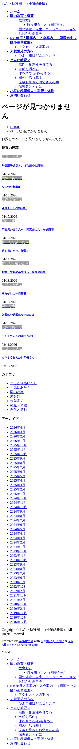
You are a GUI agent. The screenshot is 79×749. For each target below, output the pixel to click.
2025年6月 (17, 471)
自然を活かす (29, 69)
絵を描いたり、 (15, 250)
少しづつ (11, 186)
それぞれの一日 (15, 293)
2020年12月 (18, 604)
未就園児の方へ (22, 699)
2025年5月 (17, 476)
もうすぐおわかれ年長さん (18, 357)
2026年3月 (17, 432)
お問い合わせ (20, 743)
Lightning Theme (52, 641)
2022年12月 (18, 586)
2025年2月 (17, 489)
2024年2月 (17, 542)
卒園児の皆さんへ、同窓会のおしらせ (29, 229)
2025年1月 (17, 494)
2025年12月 (18, 445)
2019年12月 (18, 613)
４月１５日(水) (14, 208)
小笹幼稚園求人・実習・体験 (32, 739)
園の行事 (17, 392)
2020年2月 (17, 608)
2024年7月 (17, 520)
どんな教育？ (20, 708)
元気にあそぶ (20, 387)
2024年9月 (17, 511)
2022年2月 (17, 591)
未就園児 (17, 401)
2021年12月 (18, 595)
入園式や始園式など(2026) (18, 314)
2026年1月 (17, 441)
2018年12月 (18, 617)
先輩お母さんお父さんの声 (39, 82)
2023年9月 (17, 564)
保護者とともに (30, 86)
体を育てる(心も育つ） (36, 73)
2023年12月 (18, 551)
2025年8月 (17, 463)
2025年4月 (17, 480)
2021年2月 (17, 600)
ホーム (15, 659)
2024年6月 (17, 524)
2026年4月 (17, 427)
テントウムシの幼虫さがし (18, 336)
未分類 (15, 396)
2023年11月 (18, 555)
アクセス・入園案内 (34, 47)
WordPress (26, 641)
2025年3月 (17, 485)
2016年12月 (18, 622)
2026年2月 (17, 436)
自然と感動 (18, 409)
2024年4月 (17, 533)
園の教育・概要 (22, 663)
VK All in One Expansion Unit (37, 643)
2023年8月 (17, 569)
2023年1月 (17, 582)
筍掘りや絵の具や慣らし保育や (24, 272)
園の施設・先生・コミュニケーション (47, 29)
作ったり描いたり (23, 383)
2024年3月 (17, 538)
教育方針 (25, 20)
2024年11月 (18, 502)
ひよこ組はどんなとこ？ (37, 55)
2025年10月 (18, 454)
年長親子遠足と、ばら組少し (23, 165)
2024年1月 (17, 547)
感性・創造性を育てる (35, 64)
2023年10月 (18, 560)
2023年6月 (17, 577)
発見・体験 (18, 405)
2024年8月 (17, 516)
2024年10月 (18, 507)
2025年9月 (17, 458)
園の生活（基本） (32, 78)
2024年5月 (17, 529)
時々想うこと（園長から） (47, 25)
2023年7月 (17, 573)
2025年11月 (18, 449)
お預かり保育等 (30, 33)
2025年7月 (17, 467)
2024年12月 (18, 498)
